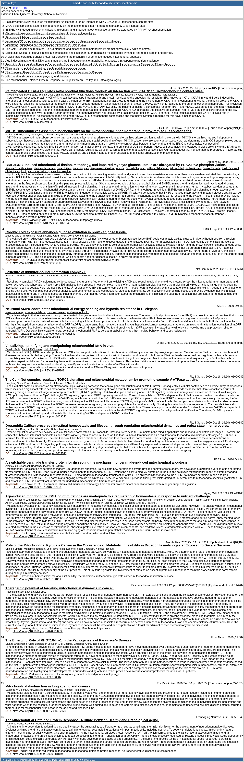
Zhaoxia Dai (12, 429)
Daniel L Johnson (53, 383)
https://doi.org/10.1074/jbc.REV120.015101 (38, 370)
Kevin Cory (113, 499)
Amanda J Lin (97, 499)
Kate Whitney (128, 499)
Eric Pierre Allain (55, 548)
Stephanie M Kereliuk (102, 168)
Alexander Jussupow (93, 275)
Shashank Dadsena (30, 466)
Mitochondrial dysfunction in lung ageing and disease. (37, 76)
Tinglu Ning (29, 235)
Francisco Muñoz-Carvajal (19, 723)
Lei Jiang (90, 235)
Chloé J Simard (13, 548)
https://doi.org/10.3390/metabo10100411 (37, 579)
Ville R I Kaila (224, 275)
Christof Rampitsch (16, 171)
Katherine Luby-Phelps (56, 134)
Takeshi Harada (14, 94)
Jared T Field (64, 168)
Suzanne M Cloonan (16, 689)
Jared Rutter (59, 235)
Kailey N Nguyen (32, 134)
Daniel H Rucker (193, 499)
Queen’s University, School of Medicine (43, 14)
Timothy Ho (159, 499)
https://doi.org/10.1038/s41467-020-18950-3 (39, 299)
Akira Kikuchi (169, 94)
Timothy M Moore (15, 499)
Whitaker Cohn (80, 499)
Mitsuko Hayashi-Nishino (109, 94)
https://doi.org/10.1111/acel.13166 (33, 536)
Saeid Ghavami (230, 168)
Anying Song (44, 235)
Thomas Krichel (42, 760)
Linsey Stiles (59, 502)
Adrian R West (194, 168)
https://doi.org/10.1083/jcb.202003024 (35, 155)
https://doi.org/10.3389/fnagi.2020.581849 (38, 754)
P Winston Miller (33, 383)
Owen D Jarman (116, 275)
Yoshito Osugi (46, 94)
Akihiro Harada (152, 94)
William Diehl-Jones (158, 168)
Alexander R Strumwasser (56, 499)
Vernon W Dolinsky (38, 171)
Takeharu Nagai (133, 94)
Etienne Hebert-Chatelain (80, 548)
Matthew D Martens (45, 168)
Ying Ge (45, 429)
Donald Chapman (135, 168)
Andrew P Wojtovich (78, 312)
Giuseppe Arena (83, 643)
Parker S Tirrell (13, 134)
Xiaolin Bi (77, 429)
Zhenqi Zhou (33, 499)
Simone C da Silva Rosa (18, 168)
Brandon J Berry (14, 312)
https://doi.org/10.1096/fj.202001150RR (36, 336)
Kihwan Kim (36, 689)
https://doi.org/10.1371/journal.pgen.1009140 (39, 453)
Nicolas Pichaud (105, 548)
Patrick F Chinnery (32, 349)
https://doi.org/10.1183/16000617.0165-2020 (39, 711)
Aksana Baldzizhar (35, 312)
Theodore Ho (144, 499)
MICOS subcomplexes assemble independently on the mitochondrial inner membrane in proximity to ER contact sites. (75, 25)
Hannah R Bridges (15, 275)
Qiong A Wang (76, 235)
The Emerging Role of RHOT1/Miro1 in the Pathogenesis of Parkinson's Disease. (54, 72)
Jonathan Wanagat (124, 502)
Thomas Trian (71, 689)
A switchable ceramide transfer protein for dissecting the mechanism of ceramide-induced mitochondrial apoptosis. (73, 56)
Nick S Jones (51, 349)
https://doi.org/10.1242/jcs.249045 (33, 122)
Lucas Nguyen (81, 168)
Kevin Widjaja (229, 499)
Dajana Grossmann (16, 643)
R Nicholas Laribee (75, 383)
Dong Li (24, 429)
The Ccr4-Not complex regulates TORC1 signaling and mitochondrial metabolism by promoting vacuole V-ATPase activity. (78, 49)
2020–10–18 (19, 8)
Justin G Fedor (35, 275)
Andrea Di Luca (72, 275)
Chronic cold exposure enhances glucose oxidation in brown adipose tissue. (50, 33)
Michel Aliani (177, 168)
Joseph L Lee (174, 499)
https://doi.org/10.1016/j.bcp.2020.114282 (38, 631)
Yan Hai (120, 168)
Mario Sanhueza (45, 723)
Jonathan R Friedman (82, 134)
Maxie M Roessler (205, 275)
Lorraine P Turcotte (101, 502)
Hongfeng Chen (14, 383)
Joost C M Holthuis (53, 466)
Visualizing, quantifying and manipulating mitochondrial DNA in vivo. (46, 45)
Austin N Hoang (212, 499)
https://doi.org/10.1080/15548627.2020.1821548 (41, 223)
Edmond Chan (10, 14)
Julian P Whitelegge (79, 502)
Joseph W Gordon (61, 171)
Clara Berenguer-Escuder (42, 643)
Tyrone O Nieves (56, 312)
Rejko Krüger (100, 643)
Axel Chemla (65, 643)
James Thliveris (211, 168)
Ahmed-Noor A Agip (154, 275)
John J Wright (133, 275)
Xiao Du (34, 429)
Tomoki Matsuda (85, 94)
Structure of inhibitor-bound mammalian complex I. (35, 37)
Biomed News (79, 3)
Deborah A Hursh (60, 429)
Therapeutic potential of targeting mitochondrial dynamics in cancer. (45, 68)
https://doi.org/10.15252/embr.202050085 (37, 263)
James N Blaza (53, 275)
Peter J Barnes (88, 689)
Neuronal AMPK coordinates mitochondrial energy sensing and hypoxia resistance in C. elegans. (63, 41)
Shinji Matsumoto (65, 94)
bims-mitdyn (9, 3)
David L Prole (12, 349)
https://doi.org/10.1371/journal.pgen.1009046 (39, 416)
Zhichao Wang (13, 235)
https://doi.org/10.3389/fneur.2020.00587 (37, 677)
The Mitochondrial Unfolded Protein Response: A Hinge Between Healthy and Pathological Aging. (63, 80)
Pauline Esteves (53, 689)
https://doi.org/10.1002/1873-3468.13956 (37, 487)
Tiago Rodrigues (14, 591)
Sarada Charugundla (39, 502)
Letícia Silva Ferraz (35, 591)
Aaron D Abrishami (15, 502)
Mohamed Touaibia (34, 548)
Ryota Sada (30, 94)
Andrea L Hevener (146, 502)
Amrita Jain (11, 466)
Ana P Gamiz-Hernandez (180, 275)
